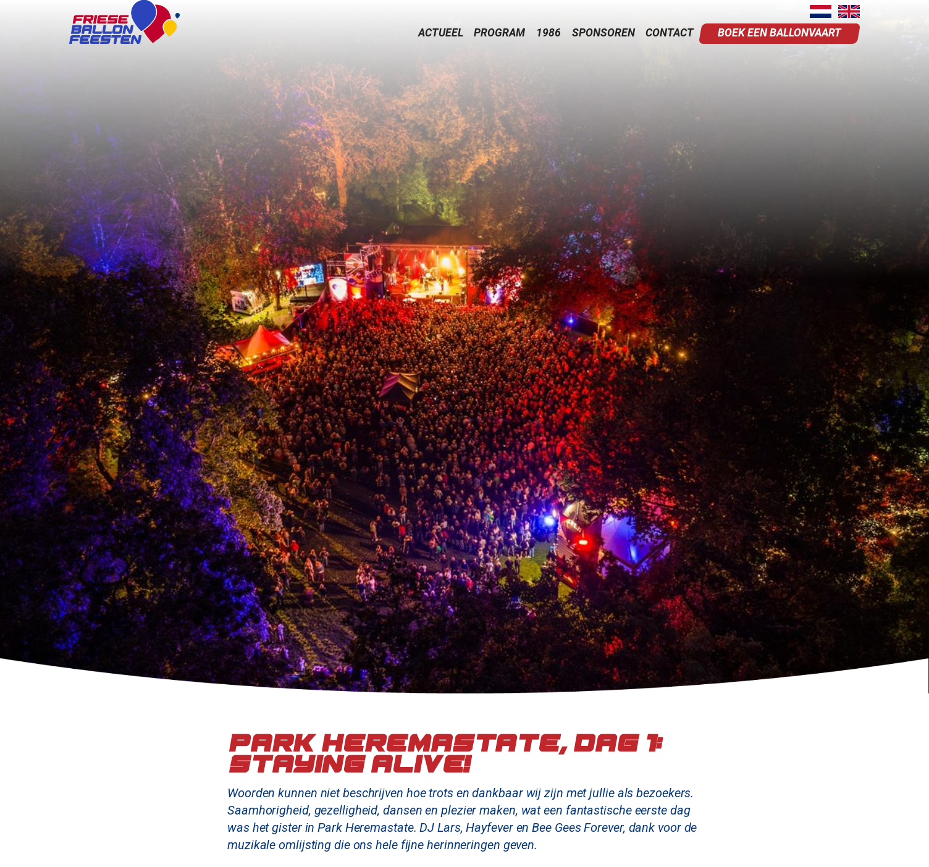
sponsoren (603, 33)
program (499, 33)
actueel (440, 33)
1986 (548, 33)
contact (669, 33)
